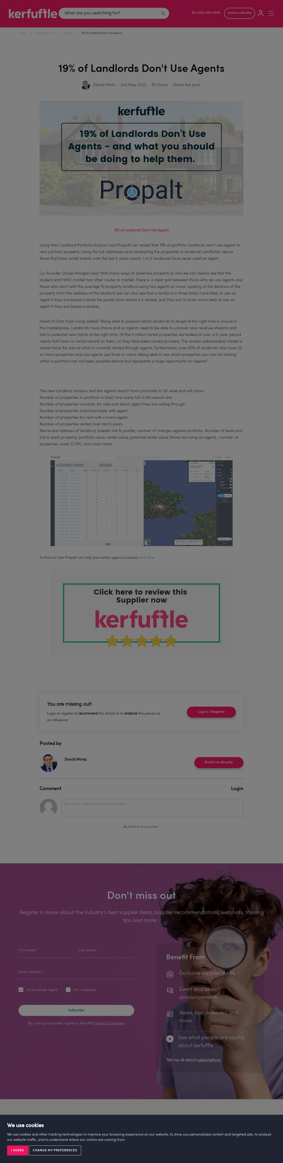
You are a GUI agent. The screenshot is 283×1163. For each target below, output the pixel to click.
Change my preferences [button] (55, 1150)
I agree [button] (17, 1150)
